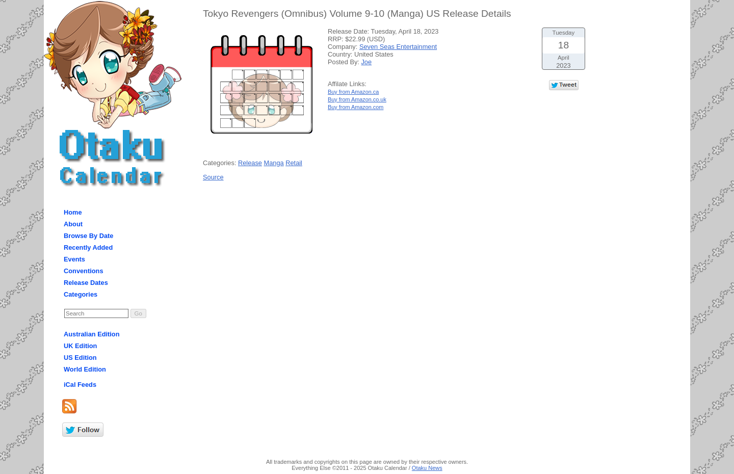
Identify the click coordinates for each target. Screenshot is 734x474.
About (73, 224)
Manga (274, 163)
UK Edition (80, 346)
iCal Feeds (80, 384)
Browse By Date (88, 236)
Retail (293, 163)
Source (213, 177)
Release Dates (86, 282)
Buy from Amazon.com (355, 107)
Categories (80, 294)
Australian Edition (92, 334)
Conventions (83, 271)
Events (74, 259)
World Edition (85, 369)
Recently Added (88, 247)
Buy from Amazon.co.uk (357, 99)
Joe (366, 62)
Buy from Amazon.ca (353, 92)
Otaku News (427, 468)
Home (73, 212)
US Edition (80, 357)
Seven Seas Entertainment (398, 46)
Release (250, 163)
